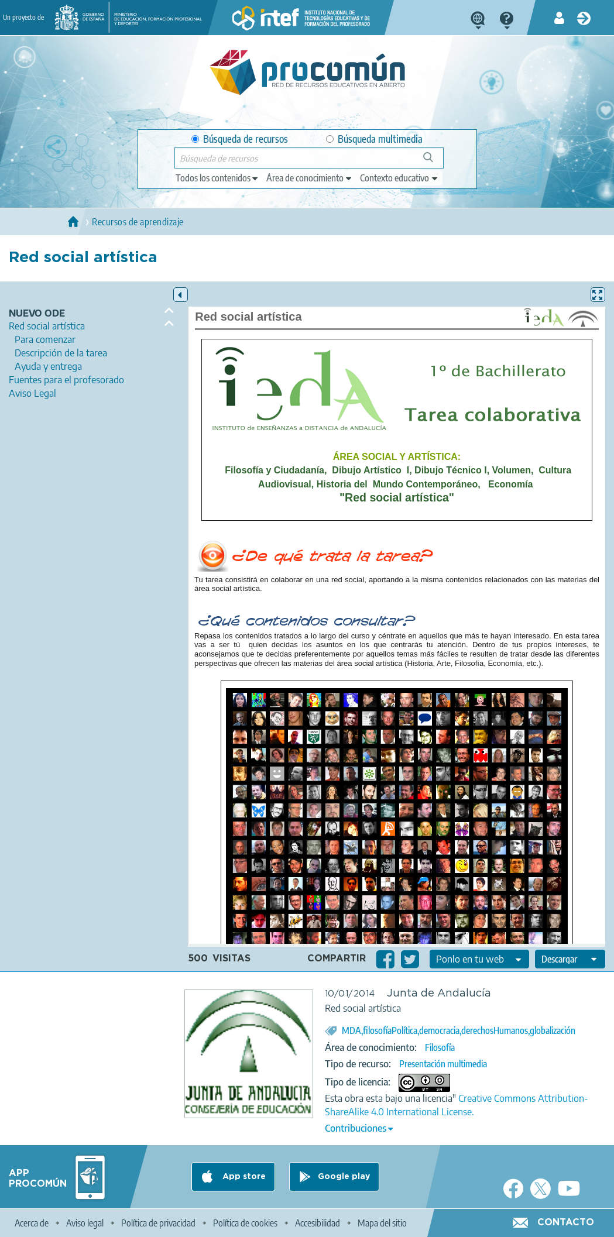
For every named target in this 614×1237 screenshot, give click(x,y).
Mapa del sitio (382, 1223)
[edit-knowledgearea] (309, 177)
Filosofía (440, 1047)
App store (243, 1176)
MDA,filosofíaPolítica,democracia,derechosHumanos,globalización (458, 1030)
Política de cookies (245, 1223)
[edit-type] (217, 177)
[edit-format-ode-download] (570, 959)
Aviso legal (85, 1223)
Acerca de (32, 1223)
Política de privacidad (158, 1223)
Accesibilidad (317, 1223)
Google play (344, 1176)
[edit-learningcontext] (399, 177)
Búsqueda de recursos (239, 139)
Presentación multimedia (443, 1064)
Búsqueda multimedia (374, 139)
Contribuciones (355, 1128)
